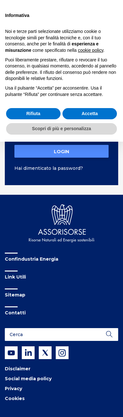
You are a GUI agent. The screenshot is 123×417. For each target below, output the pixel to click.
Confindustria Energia (31, 259)
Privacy (13, 388)
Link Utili (15, 277)
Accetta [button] (90, 113)
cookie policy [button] (90, 50)
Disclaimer (17, 369)
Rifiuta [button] (33, 113)
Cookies (15, 398)
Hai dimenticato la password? (48, 168)
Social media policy (28, 379)
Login (61, 151)
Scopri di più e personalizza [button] (61, 128)
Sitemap (15, 295)
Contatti (15, 313)
